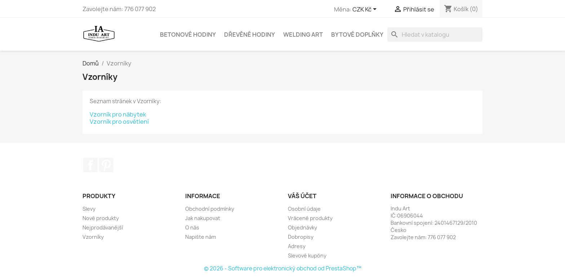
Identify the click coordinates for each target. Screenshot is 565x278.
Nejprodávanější (103, 227)
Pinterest (106, 165)
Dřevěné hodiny (249, 34)
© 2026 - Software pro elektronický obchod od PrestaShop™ (282, 268)
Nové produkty (101, 218)
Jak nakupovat (202, 218)
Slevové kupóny (307, 255)
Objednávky (302, 227)
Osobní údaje (304, 208)
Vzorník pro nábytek (118, 114)
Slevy (89, 208)
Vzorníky (93, 236)
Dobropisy (300, 236)
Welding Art (303, 34)
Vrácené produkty (310, 218)
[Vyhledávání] (434, 34)
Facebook (90, 165)
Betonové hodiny (188, 34)
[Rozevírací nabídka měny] (365, 9)
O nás (192, 227)
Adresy (297, 246)
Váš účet (302, 196)
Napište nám (200, 236)
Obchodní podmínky (209, 208)
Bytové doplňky (357, 34)
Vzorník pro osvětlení (119, 122)
